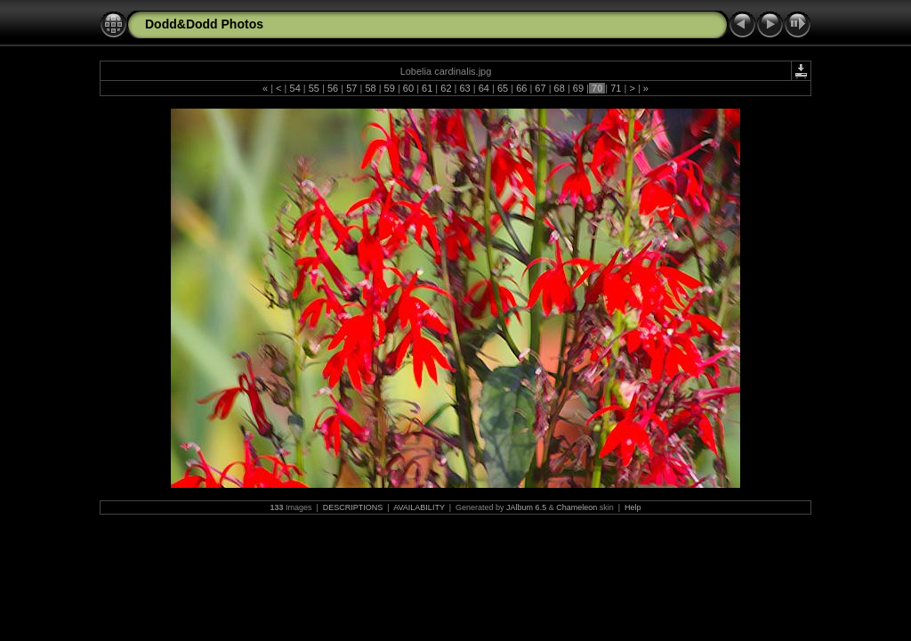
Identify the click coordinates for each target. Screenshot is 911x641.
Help (633, 507)
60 (408, 88)
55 (314, 88)
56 (333, 88)
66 (521, 88)
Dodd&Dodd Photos (204, 24)
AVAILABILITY (419, 507)
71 (616, 88)
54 (294, 88)
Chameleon (576, 507)
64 (484, 88)
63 (464, 88)
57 (351, 88)
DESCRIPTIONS (353, 507)
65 (503, 88)
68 (560, 88)
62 (446, 88)
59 (390, 88)
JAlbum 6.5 (526, 507)
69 (578, 88)
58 (370, 88)
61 (427, 88)
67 (540, 88)
